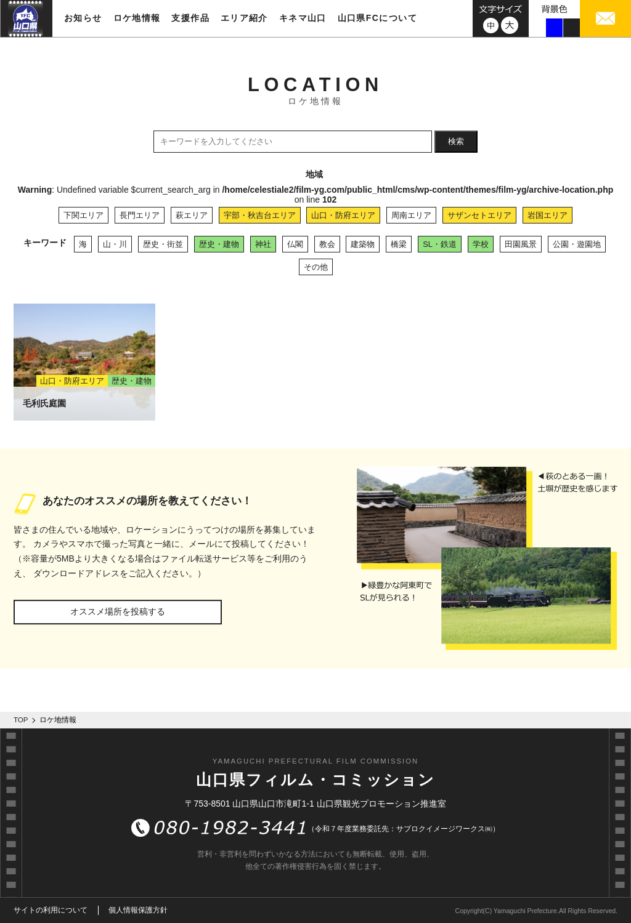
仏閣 (295, 244)
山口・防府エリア (343, 215)
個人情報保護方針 (138, 910)
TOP (21, 719)
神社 (263, 244)
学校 (481, 244)
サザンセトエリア (479, 215)
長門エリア (140, 215)
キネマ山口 (303, 18)
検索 (456, 141)
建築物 (363, 244)
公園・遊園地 (577, 244)
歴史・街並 (163, 244)
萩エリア (192, 215)
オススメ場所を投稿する (117, 611)
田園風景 (521, 244)
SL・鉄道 (440, 244)
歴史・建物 (219, 244)
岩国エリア (547, 215)
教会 (327, 244)
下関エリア (83, 215)
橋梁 (399, 244)
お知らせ (83, 18)
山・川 (115, 244)
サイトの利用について (51, 910)
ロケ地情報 (137, 18)
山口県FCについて (377, 18)
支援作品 (190, 18)
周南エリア (411, 215)
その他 (316, 267)
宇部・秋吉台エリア (260, 215)
